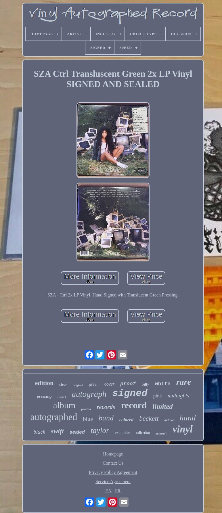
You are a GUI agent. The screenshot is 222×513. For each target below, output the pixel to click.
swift (57, 431)
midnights (178, 396)
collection (143, 433)
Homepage (113, 453)
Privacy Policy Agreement (113, 472)
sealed (77, 432)
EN (109, 490)
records (106, 406)
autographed (53, 417)
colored (126, 419)
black (39, 432)
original (78, 385)
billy (145, 384)
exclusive (122, 432)
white (163, 384)
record (134, 405)
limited (162, 406)
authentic (161, 433)
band (106, 418)
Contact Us (113, 463)
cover (109, 384)
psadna (86, 409)
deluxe (169, 420)
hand (188, 417)
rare (183, 381)
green (94, 384)
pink (157, 396)
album (64, 405)
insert (62, 396)
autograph (89, 394)
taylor (100, 430)
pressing (44, 396)
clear (63, 384)
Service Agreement (113, 481)
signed (129, 393)
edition (44, 382)
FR (118, 490)
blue (88, 419)
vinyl (183, 429)
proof (128, 384)
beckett (149, 418)
